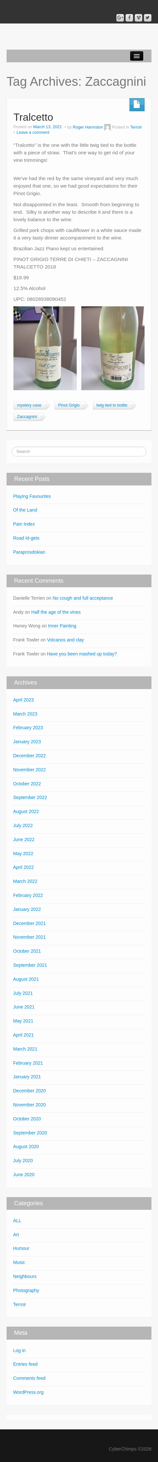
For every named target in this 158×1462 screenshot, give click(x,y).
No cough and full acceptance (82, 598)
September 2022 (30, 797)
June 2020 (23, 1174)
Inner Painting (62, 625)
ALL (17, 1220)
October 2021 (27, 951)
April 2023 (23, 699)
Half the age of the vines (56, 612)
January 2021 (27, 1076)
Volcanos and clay (65, 639)
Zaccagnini (27, 416)
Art (16, 1234)
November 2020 (29, 1104)
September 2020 (30, 1132)
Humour (21, 1248)
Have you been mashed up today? (82, 653)
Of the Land (25, 510)
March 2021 (25, 1049)
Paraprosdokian (30, 552)
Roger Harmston (88, 127)
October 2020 (27, 1118)
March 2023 (25, 713)
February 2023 (28, 727)
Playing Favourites (32, 496)
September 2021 (30, 965)
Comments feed (29, 1378)
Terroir (136, 127)
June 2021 (23, 1006)
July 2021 (23, 993)
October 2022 (27, 783)
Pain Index (24, 524)
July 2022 (23, 825)
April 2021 (23, 1035)
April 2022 (23, 867)
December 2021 (29, 923)
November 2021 (29, 937)
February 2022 (28, 895)
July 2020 (23, 1160)
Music (19, 1262)
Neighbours (25, 1276)
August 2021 (26, 979)
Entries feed (25, 1364)
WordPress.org (28, 1392)
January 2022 (27, 909)
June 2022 (23, 839)
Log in (19, 1350)
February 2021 (28, 1063)
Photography (26, 1290)
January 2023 (27, 741)
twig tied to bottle (112, 405)
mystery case (29, 405)
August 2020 (26, 1146)
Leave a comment (32, 132)
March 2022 (25, 881)
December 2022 (29, 755)
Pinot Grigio (69, 405)
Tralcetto (33, 117)
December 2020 (29, 1090)
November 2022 (29, 769)
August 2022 (26, 811)
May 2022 (23, 853)
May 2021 (23, 1020)
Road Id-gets (26, 538)
